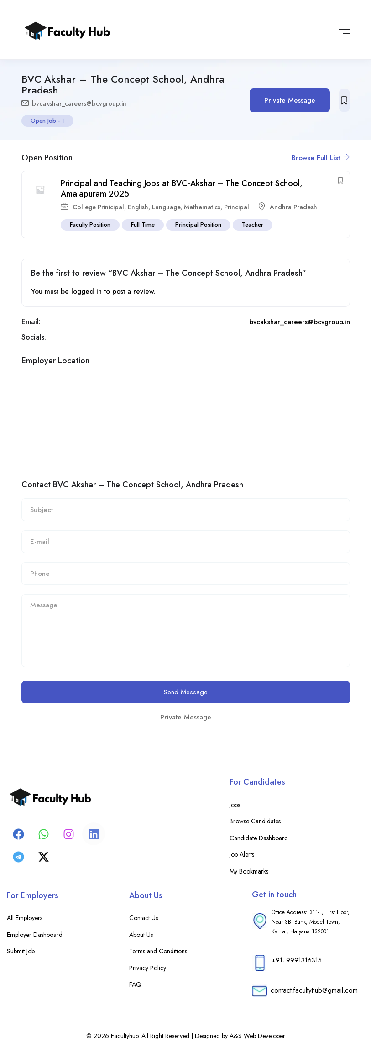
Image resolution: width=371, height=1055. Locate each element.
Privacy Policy (147, 967)
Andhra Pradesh (293, 207)
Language (166, 207)
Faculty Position (90, 224)
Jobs (235, 804)
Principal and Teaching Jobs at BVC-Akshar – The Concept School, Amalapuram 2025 (182, 188)
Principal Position (198, 224)
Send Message (186, 692)
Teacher (252, 224)
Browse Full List (321, 158)
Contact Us (143, 917)
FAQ (135, 984)
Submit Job (21, 951)
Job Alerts (242, 854)
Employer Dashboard (35, 934)
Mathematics (202, 207)
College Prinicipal (98, 207)
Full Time (143, 224)
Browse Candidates (255, 821)
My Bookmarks (249, 871)
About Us (141, 934)
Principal (236, 207)
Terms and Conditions (158, 951)
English (138, 207)
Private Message (289, 100)
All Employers (24, 917)
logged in (86, 291)
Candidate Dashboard (259, 838)
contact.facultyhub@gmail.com (314, 990)
